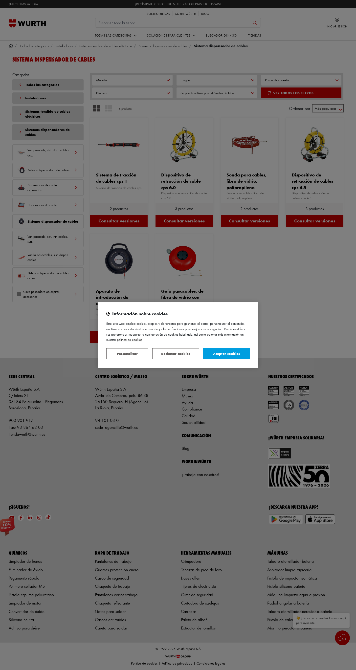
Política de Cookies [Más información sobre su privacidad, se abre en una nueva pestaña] (129, 339)
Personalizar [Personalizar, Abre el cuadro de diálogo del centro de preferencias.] (127, 353)
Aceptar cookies (226, 353)
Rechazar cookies (175, 353)
